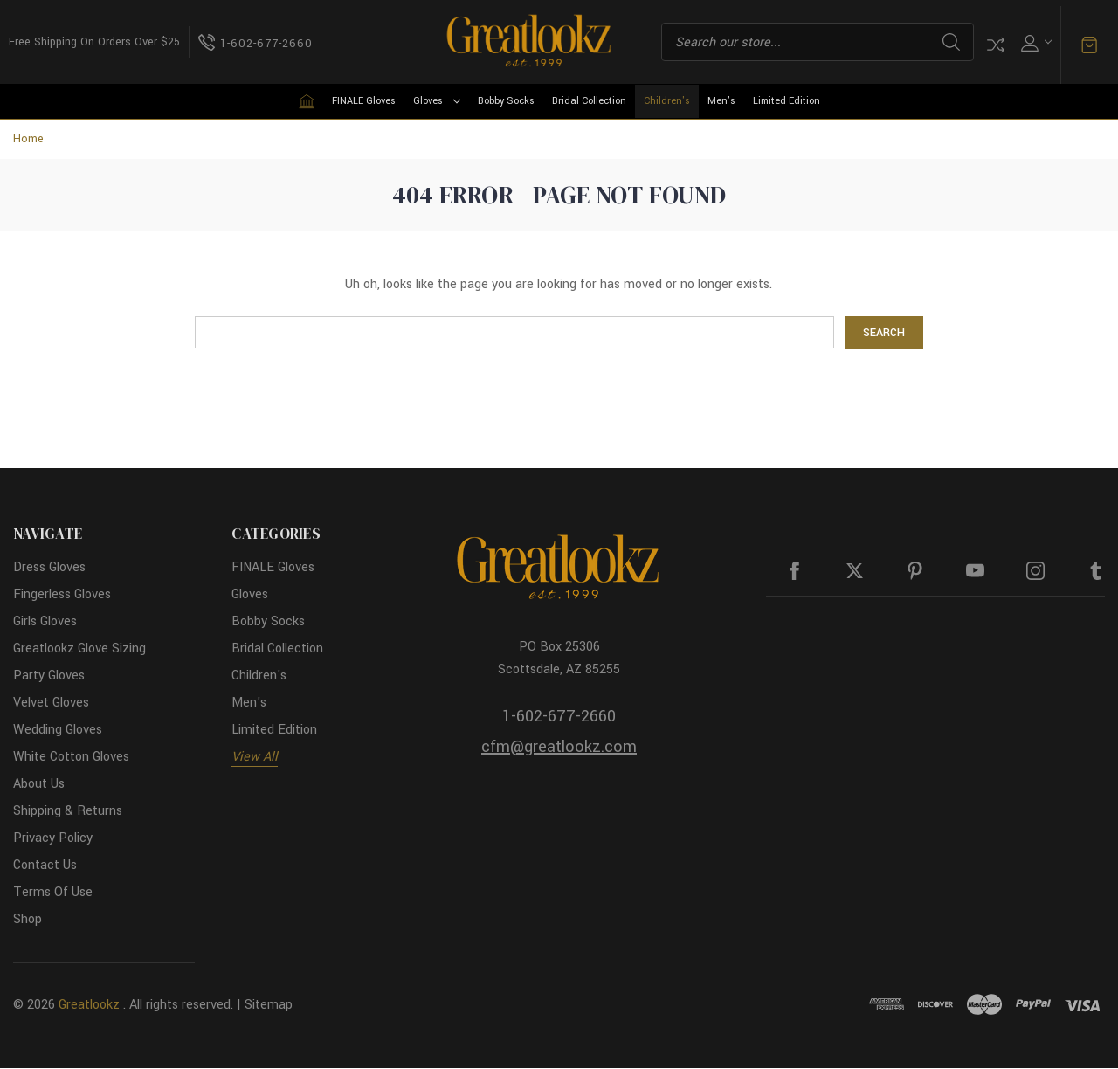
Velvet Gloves (51, 703)
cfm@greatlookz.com (559, 746)
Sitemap (269, 1006)
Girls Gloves (45, 622)
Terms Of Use (53, 893)
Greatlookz (89, 1006)
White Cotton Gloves (71, 757)
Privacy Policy (53, 839)
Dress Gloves (49, 568)
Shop (27, 920)
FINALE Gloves (364, 100)
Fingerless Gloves (62, 595)
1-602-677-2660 (559, 716)
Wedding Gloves (57, 730)
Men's (721, 100)
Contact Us (45, 866)
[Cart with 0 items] (1089, 45)
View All (254, 757)
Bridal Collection (589, 100)
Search (951, 42)
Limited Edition (786, 100)
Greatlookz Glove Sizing (79, 649)
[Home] (306, 101)
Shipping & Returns (67, 812)
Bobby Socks (506, 100)
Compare (995, 45)
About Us (39, 785)
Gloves (436, 100)
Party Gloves (49, 676)
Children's (667, 100)
